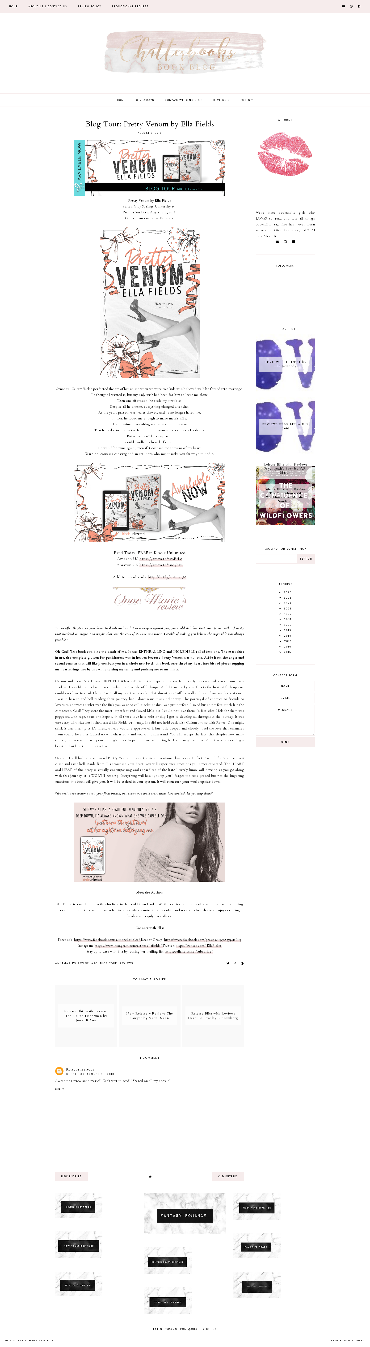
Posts (245, 100)
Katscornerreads (80, 1069)
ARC (94, 963)
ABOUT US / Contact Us (47, 6)
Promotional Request (130, 6)
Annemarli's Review (72, 963)
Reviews (220, 100)
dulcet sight (354, 1340)
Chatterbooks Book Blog (35, 1340)
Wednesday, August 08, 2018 (90, 1074)
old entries (228, 1176)
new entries (71, 1176)
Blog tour (108, 963)
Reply (59, 1089)
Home (13, 6)
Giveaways (145, 100)
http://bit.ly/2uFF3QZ (167, 576)
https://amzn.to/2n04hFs (161, 564)
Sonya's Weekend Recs (184, 100)
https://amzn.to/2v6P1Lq (160, 558)
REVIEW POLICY (89, 6)
